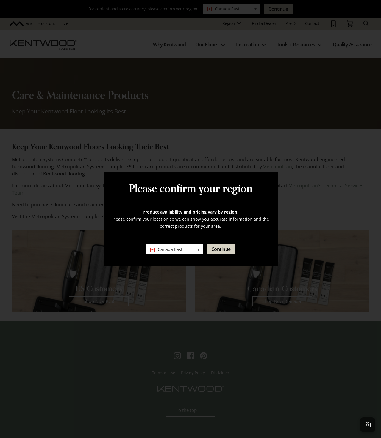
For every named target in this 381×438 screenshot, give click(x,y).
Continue (221, 249)
